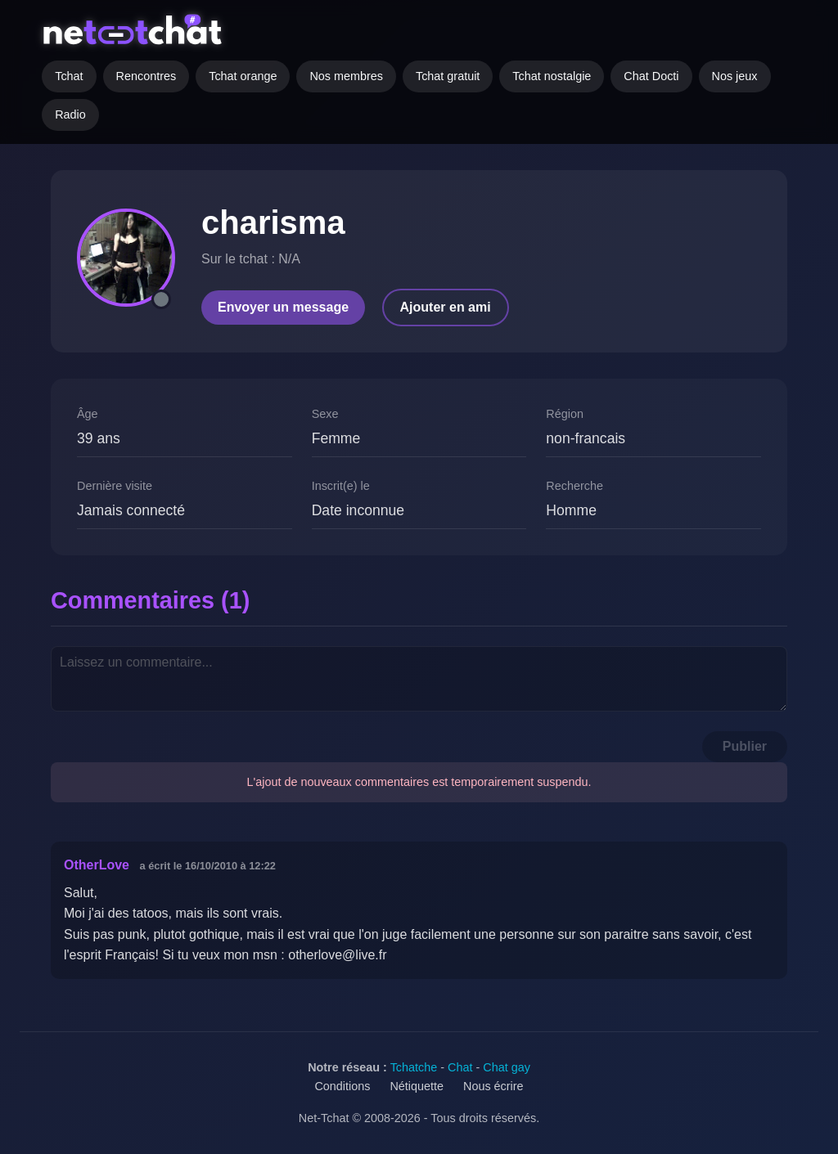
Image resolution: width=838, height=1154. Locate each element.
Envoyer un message (283, 307)
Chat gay (506, 1067)
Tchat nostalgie (551, 76)
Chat (460, 1067)
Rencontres (146, 76)
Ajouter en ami (445, 307)
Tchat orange (243, 76)
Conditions (342, 1086)
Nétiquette (417, 1086)
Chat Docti (651, 76)
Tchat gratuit (448, 76)
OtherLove (96, 865)
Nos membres (346, 76)
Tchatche (414, 1067)
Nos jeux (735, 76)
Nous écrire (493, 1086)
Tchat (69, 76)
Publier (745, 746)
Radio (70, 114)
